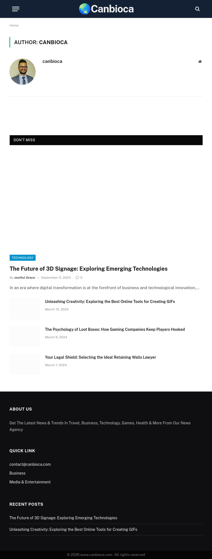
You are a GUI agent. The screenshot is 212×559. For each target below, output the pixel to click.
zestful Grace (24, 278)
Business (17, 473)
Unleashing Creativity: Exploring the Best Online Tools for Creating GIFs (110, 301)
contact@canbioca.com (30, 464)
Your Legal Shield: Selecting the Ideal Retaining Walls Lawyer (100, 357)
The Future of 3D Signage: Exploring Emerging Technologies (89, 268)
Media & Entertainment (30, 482)
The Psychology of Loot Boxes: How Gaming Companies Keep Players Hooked (115, 329)
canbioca (52, 61)
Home (13, 25)
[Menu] (15, 9)
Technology (22, 257)
